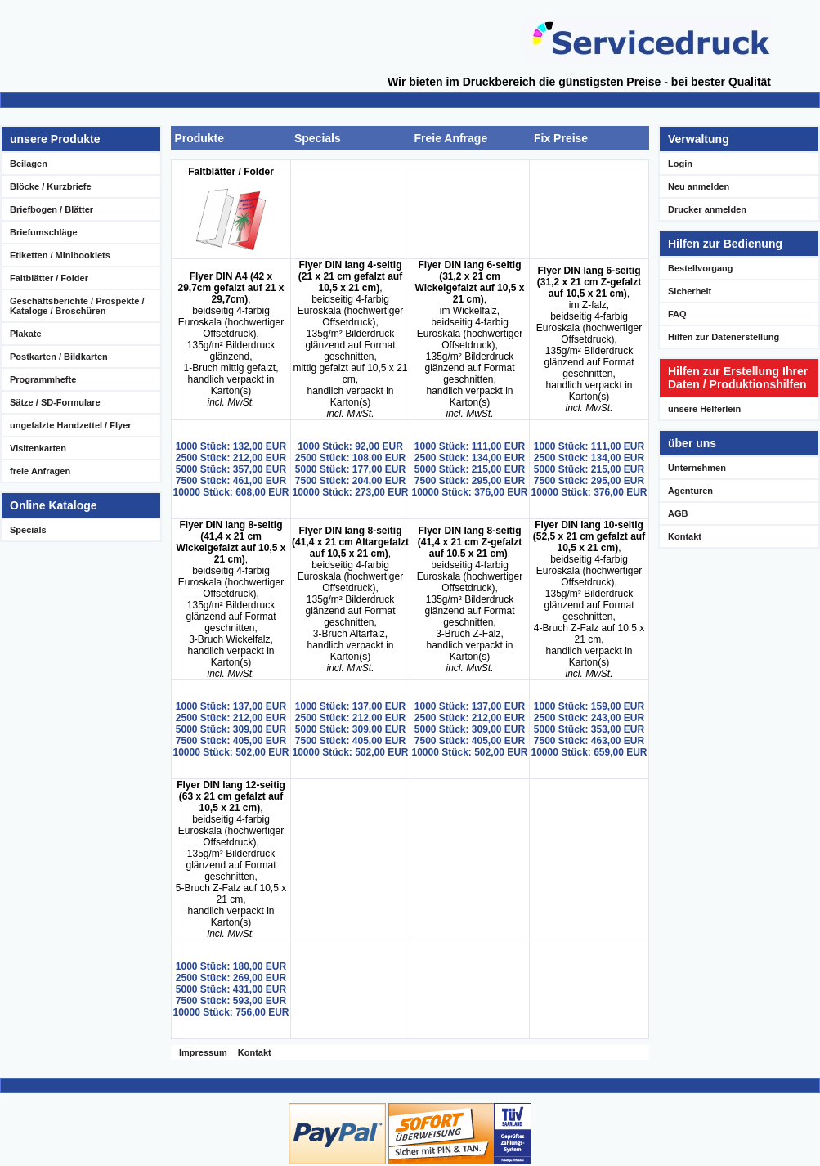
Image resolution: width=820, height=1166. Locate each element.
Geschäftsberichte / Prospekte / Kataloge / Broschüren (77, 306)
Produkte (199, 138)
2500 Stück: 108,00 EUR (350, 458)
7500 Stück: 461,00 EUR (231, 481)
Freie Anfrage (450, 138)
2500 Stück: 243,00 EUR (589, 718)
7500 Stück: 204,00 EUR (350, 481)
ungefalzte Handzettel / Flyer (71, 425)
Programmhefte (43, 379)
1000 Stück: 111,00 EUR (469, 446)
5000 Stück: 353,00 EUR (589, 729)
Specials (28, 530)
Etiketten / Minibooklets (60, 255)
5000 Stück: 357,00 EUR (231, 469)
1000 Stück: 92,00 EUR (350, 446)
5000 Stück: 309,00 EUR (231, 729)
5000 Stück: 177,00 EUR (350, 469)
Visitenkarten (38, 448)
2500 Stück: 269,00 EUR (231, 978)
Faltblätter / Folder (49, 278)
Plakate (26, 334)
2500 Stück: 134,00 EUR (469, 458)
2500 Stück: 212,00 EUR (231, 458)
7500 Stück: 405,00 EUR (231, 741)
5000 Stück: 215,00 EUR (469, 469)
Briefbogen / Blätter (51, 209)
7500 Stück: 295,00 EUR (469, 481)
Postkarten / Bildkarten (59, 356)
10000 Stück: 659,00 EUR (589, 752)
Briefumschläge (44, 232)
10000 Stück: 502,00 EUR (231, 752)
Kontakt (254, 1052)
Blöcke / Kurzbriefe (51, 186)
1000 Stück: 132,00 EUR (231, 446)
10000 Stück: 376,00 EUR (469, 492)
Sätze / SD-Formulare (55, 402)
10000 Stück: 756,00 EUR (231, 1012)
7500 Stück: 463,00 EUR (589, 741)
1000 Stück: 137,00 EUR (231, 706)
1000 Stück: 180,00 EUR (231, 966)
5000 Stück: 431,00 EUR (231, 989)
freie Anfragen (40, 471)
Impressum (203, 1052)
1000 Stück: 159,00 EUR (589, 706)
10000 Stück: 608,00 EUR (231, 492)
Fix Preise (561, 138)
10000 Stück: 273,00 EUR (350, 492)
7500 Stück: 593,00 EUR (231, 1001)
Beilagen (28, 163)
